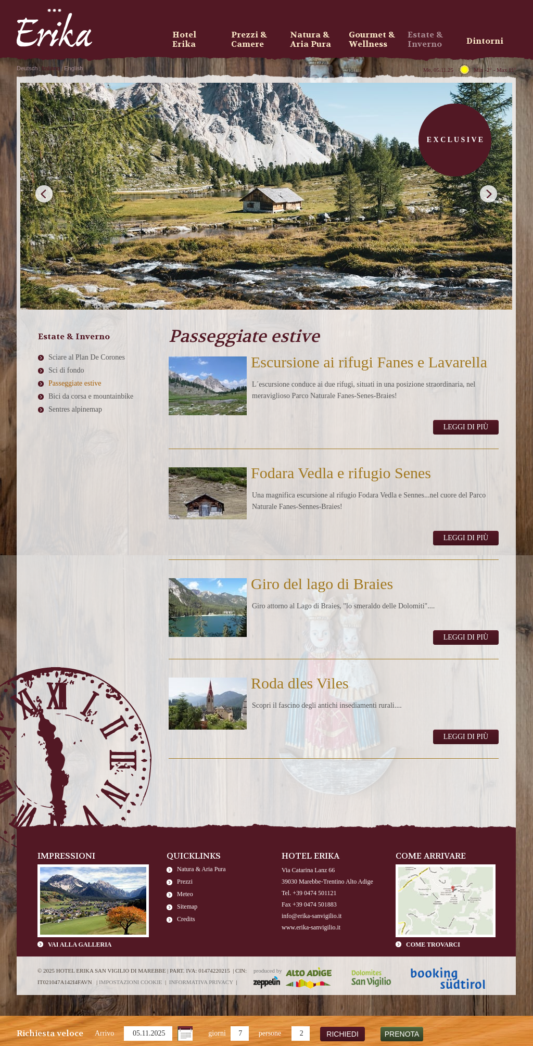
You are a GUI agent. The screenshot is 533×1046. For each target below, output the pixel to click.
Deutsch (27, 68)
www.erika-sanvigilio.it (311, 927)
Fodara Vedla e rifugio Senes (341, 472)
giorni (216, 1033)
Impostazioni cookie (130, 982)
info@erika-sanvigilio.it (311, 916)
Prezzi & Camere (249, 39)
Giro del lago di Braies (322, 583)
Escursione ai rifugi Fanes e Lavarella (369, 362)
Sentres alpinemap (75, 409)
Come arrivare (431, 855)
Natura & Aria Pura (201, 869)
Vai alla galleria (79, 944)
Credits (186, 919)
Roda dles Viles (300, 683)
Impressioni (66, 855)
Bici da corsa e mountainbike (90, 396)
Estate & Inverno (425, 39)
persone (270, 1033)
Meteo (185, 894)
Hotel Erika (184, 39)
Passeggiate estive (74, 383)
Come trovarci (433, 944)
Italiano (51, 68)
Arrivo (104, 1033)
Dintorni (484, 40)
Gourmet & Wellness (372, 39)
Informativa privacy (201, 982)
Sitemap (187, 906)
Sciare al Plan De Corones (86, 357)
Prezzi (185, 881)
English (73, 68)
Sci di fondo (66, 370)
